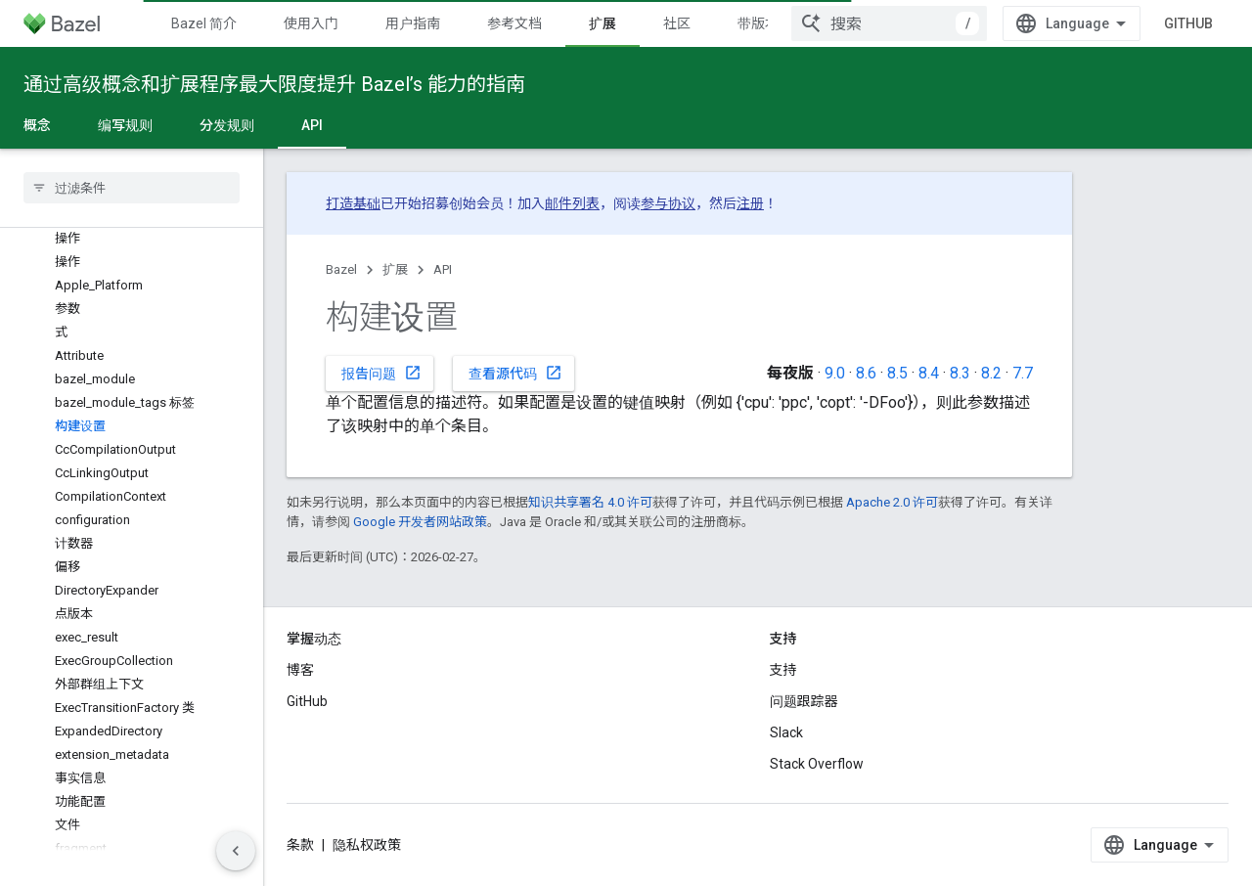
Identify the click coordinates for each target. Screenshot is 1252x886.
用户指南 (412, 23)
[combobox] (889, 23)
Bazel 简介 (204, 23)
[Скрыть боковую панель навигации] (235, 850)
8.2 (991, 373)
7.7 (1022, 373)
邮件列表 (572, 203)
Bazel (341, 269)
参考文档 (514, 23)
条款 (300, 845)
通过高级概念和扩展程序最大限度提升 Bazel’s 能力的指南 (274, 84)
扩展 (395, 269)
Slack (786, 732)
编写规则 (125, 125)
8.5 (897, 373)
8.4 (928, 373)
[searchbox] (131, 187)
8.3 (960, 373)
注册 (750, 203)
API (442, 269)
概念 (37, 125)
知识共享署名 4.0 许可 (590, 502)
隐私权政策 (367, 845)
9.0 (835, 373)
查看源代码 (515, 372)
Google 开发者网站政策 (420, 521)
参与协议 (668, 203)
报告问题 (381, 372)
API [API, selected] (312, 125)
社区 (677, 23)
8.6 (866, 373)
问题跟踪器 (804, 701)
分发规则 (227, 125)
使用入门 (311, 23)
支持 (783, 670)
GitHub (1188, 23)
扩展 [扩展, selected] (602, 23)
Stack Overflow (817, 764)
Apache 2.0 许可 (892, 502)
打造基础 (353, 203)
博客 (300, 670)
